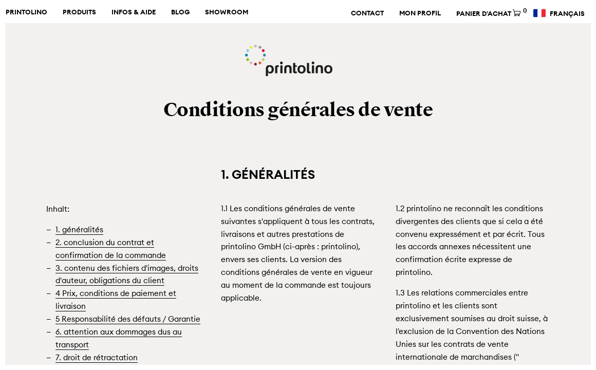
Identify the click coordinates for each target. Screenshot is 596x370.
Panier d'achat (490, 13)
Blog (180, 12)
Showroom (226, 12)
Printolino (26, 12)
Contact (367, 13)
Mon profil (420, 13)
